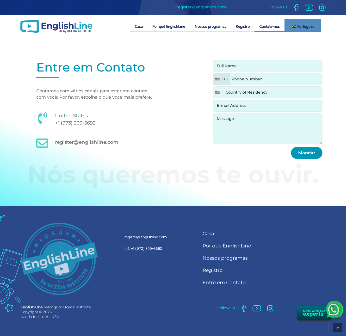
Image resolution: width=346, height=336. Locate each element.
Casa (139, 26)
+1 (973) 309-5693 (75, 123)
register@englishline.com (201, 7)
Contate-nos (269, 26)
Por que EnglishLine (227, 246)
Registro (243, 26)
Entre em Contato (224, 282)
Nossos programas (210, 26)
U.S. (145, 243)
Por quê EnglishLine (168, 26)
